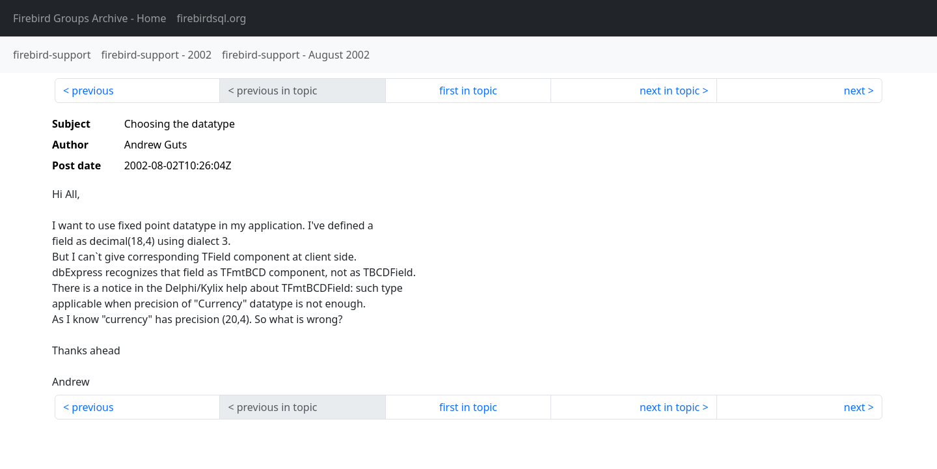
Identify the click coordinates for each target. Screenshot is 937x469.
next (854, 90)
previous (92, 90)
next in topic (669, 90)
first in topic (468, 90)
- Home (90, 18)
